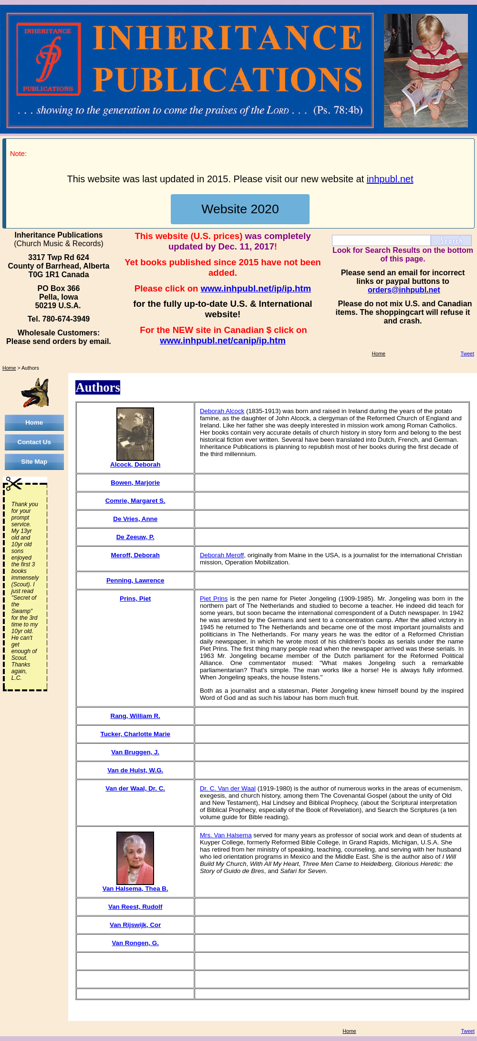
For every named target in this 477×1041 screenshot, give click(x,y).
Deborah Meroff (222, 555)
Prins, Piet (135, 598)
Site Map (34, 461)
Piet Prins (214, 598)
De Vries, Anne (135, 518)
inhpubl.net (390, 179)
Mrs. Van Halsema (226, 835)
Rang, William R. (135, 715)
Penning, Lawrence (135, 580)
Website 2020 (240, 209)
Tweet (467, 353)
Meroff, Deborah (135, 555)
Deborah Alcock (222, 411)
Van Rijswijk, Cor (135, 924)
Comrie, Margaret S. (135, 500)
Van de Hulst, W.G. (135, 770)
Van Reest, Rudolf (135, 906)
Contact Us (34, 442)
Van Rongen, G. (135, 943)
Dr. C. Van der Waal (228, 788)
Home (378, 353)
